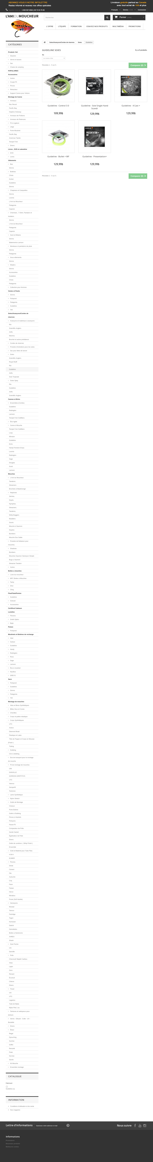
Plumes (12, 862)
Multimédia (118, 26)
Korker (11, 179)
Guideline (12, 183)
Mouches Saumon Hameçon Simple (21, 556)
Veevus (11, 783)
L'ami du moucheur (16, 575)
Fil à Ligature (14, 123)
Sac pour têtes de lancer (18, 351)
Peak (11, 1052)
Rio (10, 324)
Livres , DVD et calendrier (17, 149)
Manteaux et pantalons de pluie (21, 246)
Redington (12, 410)
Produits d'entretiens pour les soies (22, 347)
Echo (11, 444)
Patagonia (12, 205)
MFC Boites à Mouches (18, 578)
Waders (12, 265)
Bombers (12, 534)
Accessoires (12, 74)
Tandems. (12, 511)
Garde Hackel (14, 832)
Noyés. (11, 500)
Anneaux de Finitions (17, 116)
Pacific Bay (13, 108)
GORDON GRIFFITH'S (17, 776)
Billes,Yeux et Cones (17, 709)
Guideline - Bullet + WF (58, 156)
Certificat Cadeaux (15, 608)
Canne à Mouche (16, 425)
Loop (11, 433)
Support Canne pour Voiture (20, 93)
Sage (11, 459)
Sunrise (11, 1041)
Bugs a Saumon (14, 560)
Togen (11, 918)
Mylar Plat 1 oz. (14, 1008)
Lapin (11, 966)
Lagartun (12, 1000)
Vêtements (12, 160)
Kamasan (12, 922)
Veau (11, 963)
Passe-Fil (12, 825)
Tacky (12, 582)
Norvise (11, 1056)
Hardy (12, 649)
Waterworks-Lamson (16, 242)
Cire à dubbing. (14, 754)
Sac (11, 63)
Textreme (12, 791)
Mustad (11, 907)
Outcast (12, 601)
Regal (11, 1033)
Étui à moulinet (15, 668)
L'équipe (62, 26)
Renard (11, 974)
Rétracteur (13, 89)
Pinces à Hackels (15, 817)
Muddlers (12, 519)
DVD (11, 153)
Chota (11, 175)
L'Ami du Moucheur (16, 201)
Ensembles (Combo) (17, 403)
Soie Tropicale (14, 377)
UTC (10, 724)
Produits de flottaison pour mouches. (18, 543)
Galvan (12, 642)
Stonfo (11, 1060)
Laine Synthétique (16, 795)
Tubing (11, 746)
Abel (11, 638)
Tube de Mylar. (14, 1004)
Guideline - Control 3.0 (58, 105)
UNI (10, 768)
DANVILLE (13, 772)
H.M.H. (11, 854)
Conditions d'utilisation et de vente (22, 1106)
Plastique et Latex (15, 735)
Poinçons (12, 821)
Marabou (12, 895)
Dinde (11, 866)
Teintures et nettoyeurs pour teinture (19, 1013)
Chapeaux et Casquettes (18, 190)
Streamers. (13, 507)
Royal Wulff (13, 362)
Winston (12, 436)
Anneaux (13, 101)
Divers (12, 145)
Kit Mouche (14, 1063)
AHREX (12, 937)
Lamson (12, 414)
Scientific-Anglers (15, 328)
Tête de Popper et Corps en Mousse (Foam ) (21, 740)
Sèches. (12, 496)
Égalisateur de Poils (16, 836)
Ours (10, 970)
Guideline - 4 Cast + (131, 105)
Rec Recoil (13, 104)
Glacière (13, 56)
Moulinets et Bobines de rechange (21, 634)
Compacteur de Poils (16, 828)
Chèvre (11, 981)
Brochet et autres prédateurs (19, 339)
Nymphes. (12, 504)
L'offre (49, 26)
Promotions (135, 26)
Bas (11, 164)
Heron (11, 892)
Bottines (13, 172)
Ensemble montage (17, 1067)
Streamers (12, 485)
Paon (11, 884)
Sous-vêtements (16, 257)
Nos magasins (15, 1110)
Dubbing (13, 750)
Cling (12, 589)
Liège (12, 127)
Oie (10, 873)
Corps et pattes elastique (18, 716)
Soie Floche (14, 944)
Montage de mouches (16, 702)
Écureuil (12, 978)
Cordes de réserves (17, 343)
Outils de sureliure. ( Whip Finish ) (21, 843)
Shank (11, 940)
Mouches (11, 474)
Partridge (12, 914)
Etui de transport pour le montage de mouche (20, 759)
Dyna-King (12, 1037)
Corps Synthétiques (17, 720)
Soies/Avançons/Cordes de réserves (18, 315)
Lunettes (11, 612)
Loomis (11, 198)
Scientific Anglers (15, 395)
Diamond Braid (14, 731)
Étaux (12, 1030)
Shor (11, 586)
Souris (11, 522)
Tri (43, 55)
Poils (12, 955)
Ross (12, 657)
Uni (10, 948)
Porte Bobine (13, 810)
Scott (11, 466)
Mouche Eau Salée (15, 537)
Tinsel (12, 989)
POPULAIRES (13, 71)
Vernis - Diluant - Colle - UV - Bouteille (19, 1020)
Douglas (12, 463)
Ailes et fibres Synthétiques (19, 705)
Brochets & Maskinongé (17, 489)
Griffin (11, 1045)
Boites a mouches (15, 571)
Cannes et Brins (14, 399)
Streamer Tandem (15, 563)
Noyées (11, 530)
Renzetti (12, 1048)
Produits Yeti (13, 52)
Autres (12, 78)
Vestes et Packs (14, 291)
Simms (11, 168)
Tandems (12, 481)
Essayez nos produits (97, 26)
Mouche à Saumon (15, 526)
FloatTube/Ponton (14, 593)
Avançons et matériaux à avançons (22, 321)
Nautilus (13, 672)
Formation (76, 26)
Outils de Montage (16, 802)
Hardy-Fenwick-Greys (16, 448)
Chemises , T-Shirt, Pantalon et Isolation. (20, 214)
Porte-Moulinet (15, 130)
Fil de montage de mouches (19, 765)
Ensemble (12, 847)
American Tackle (15, 138)
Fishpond (13, 298)
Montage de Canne (15, 97)
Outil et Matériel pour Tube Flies (21, 851)
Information (16, 1099)
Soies (12, 354)
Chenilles (13, 713)
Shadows (13, 548)
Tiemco (11, 910)
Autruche (12, 877)
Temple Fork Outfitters (17, 418)
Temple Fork (13, 142)
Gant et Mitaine (15, 235)
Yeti (11, 310)
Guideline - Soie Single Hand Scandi (94, 107)
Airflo (11, 332)
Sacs (10, 679)
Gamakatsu (13, 929)
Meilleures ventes (12, 1147)
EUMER (12, 858)
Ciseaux (12, 806)
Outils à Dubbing (15, 813)
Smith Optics (14, 619)
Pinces (12, 86)
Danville (12, 951)
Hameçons (14, 903)
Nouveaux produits (13, 1144)
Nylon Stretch (15, 798)
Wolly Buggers (14, 515)
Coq (10, 881)
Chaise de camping (17, 67)
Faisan (11, 888)
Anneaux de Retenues (18, 119)
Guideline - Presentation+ (94, 156)
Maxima (12, 336)
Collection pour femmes (18, 287)
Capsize (12, 209)
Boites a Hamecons (16, 933)
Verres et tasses (15, 59)
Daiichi (11, 925)
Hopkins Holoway (15, 112)
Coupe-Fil (13, 82)
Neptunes (13, 492)
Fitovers (13, 616)
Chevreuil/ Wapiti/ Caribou (18, 959)
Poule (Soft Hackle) (16, 899)
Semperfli (12, 787)
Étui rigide (13, 422)
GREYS (13, 675)
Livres (12, 157)
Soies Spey (14, 380)
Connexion (142, 10)
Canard (11, 869)
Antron (11, 728)
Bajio (12, 623)
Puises (10, 627)
